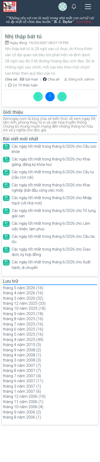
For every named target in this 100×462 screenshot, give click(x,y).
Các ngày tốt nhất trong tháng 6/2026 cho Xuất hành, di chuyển (51, 265)
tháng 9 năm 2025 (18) (23, 313)
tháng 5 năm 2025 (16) (23, 334)
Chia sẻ (51, 79)
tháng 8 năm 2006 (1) (22, 417)
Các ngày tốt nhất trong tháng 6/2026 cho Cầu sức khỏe (54, 149)
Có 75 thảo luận (23, 85)
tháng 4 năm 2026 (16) (23, 293)
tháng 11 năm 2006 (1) (23, 401)
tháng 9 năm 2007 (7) (22, 365)
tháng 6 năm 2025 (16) (23, 329)
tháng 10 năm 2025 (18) (24, 308)
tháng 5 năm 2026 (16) (23, 288)
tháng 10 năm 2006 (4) (23, 406)
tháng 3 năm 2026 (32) (23, 298)
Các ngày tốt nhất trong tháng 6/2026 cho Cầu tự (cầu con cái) (53, 175)
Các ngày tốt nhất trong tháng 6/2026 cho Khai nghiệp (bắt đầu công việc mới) (51, 188)
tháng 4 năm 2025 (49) (23, 339)
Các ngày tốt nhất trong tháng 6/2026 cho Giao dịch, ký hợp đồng (51, 252)
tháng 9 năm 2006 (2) (22, 412)
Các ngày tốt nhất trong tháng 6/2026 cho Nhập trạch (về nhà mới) (52, 201)
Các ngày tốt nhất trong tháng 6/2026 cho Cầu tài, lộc (53, 239)
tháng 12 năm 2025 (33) (24, 303)
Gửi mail (29, 79)
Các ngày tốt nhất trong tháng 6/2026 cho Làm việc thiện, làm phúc (51, 226)
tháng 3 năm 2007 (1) (22, 386)
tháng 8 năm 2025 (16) (23, 318)
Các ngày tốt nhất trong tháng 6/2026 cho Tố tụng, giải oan (54, 213)
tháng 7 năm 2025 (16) (23, 324)
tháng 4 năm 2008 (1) (22, 355)
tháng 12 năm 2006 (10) (24, 396)
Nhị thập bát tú (23, 36)
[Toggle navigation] (88, 6)
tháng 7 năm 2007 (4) (22, 375)
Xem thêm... (85, 21)
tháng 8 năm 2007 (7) (22, 370)
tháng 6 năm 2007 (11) (23, 381)
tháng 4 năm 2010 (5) (22, 344)
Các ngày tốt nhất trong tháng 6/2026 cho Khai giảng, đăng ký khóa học (51, 162)
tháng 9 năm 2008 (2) (22, 350)
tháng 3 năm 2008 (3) (22, 360)
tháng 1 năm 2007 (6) (22, 391)
